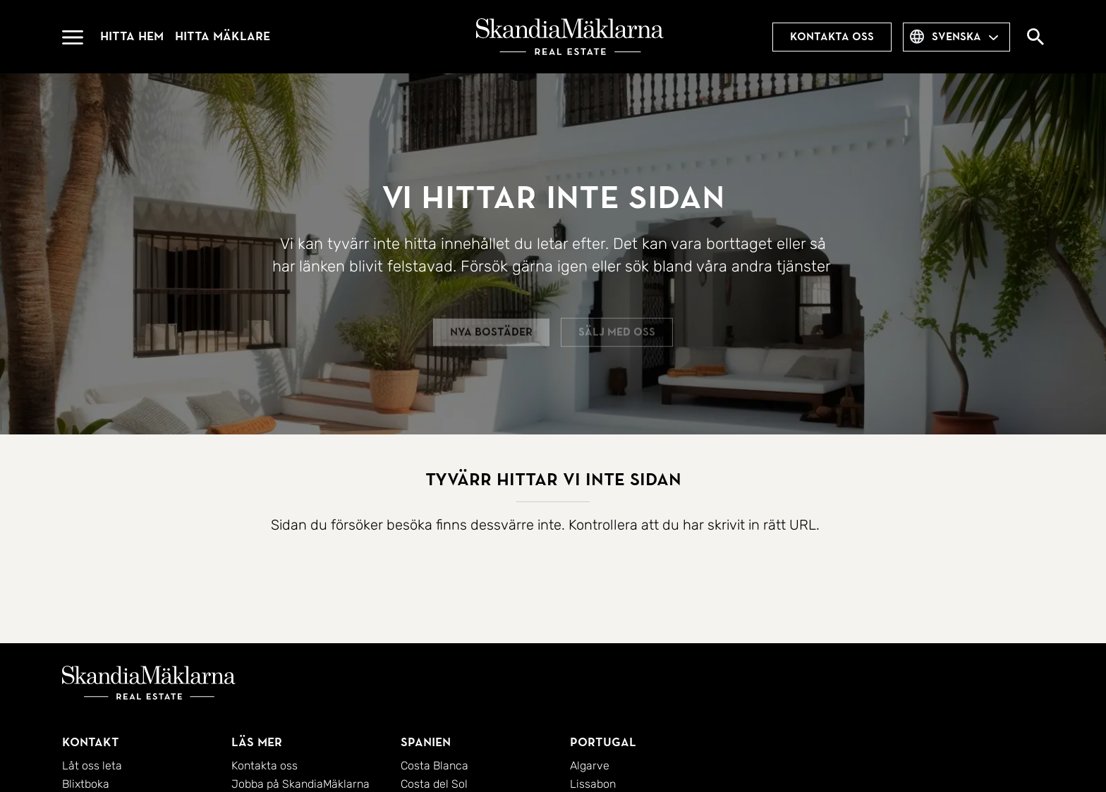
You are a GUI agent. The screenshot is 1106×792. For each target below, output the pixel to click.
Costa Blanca (434, 765)
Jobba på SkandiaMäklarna (300, 784)
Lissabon (593, 784)
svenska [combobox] (956, 36)
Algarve (589, 765)
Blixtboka (85, 784)
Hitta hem (132, 36)
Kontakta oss (832, 36)
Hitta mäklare (222, 36)
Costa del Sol (434, 784)
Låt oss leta (92, 765)
